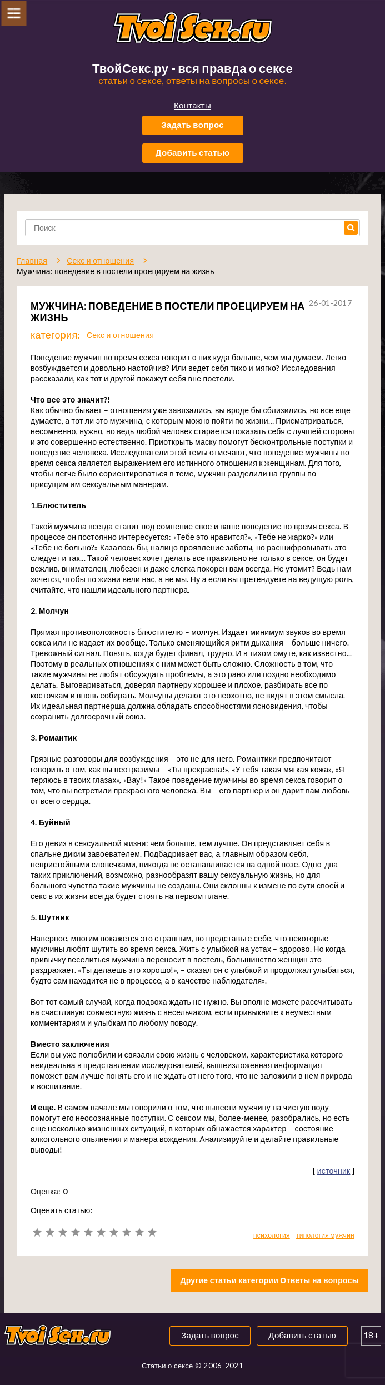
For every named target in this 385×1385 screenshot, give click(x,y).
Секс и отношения (120, 335)
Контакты (192, 105)
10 (152, 1232)
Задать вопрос (192, 125)
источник (334, 1170)
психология (271, 1235)
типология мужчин (325, 1235)
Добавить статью (192, 152)
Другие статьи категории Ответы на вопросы (269, 1280)
